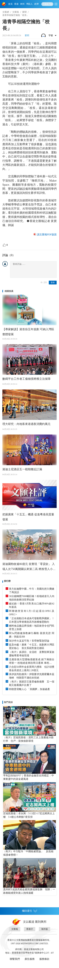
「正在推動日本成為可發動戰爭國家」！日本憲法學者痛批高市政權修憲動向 (31, 620)
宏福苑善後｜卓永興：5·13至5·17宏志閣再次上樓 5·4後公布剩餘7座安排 (29, 815)
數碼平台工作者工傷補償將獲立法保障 (26, 378)
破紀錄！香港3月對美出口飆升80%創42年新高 (31, 605)
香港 (16, 4)
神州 (22, 4)
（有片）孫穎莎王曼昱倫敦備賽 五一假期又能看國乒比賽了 (31, 683)
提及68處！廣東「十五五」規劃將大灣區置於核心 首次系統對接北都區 (31, 646)
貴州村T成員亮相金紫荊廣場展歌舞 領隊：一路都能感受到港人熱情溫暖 (29, 891)
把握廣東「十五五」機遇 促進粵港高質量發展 (28, 517)
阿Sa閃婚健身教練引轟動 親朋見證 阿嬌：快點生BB (31, 635)
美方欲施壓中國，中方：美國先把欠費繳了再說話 (31, 590)
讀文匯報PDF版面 (47, 234)
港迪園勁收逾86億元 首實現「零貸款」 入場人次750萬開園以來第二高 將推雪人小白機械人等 (29, 567)
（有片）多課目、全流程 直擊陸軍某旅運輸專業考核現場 (31, 654)
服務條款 (44, 959)
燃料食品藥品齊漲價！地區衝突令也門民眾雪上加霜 (31, 627)
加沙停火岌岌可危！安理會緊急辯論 (29, 640)
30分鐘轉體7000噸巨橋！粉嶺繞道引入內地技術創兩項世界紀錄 (31, 598)
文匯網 (5, 12)
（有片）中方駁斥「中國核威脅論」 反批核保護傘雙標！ (28, 853)
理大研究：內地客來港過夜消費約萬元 (26, 424)
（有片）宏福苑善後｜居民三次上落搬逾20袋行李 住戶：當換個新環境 (28, 739)
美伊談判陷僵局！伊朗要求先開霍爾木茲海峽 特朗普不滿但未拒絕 (31, 676)
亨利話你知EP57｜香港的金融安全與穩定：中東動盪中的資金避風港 (28, 777)
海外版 (44, 929)
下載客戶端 (47, 4)
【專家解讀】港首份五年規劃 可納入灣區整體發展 (28, 332)
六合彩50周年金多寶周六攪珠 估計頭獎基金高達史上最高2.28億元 (31, 668)
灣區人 (29, 4)
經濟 (36, 4)
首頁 (10, 4)
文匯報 (15, 12)
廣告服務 (30, 959)
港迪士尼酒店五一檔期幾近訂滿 (22, 469)
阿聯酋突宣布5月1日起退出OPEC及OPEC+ (31, 613)
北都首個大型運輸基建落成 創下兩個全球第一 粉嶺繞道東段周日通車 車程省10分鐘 (31, 661)
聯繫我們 (15, 959)
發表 (53, 282)
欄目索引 (29, 910)
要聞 (24, 12)
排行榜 (7, 581)
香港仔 (29, 929)
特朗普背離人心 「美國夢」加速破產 (29, 689)
